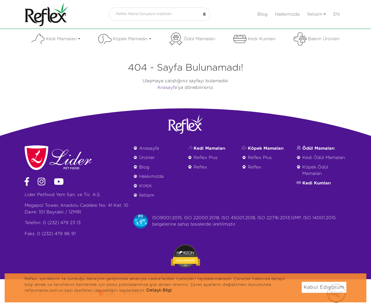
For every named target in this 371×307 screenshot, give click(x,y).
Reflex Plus (205, 158)
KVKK (145, 186)
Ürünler (147, 158)
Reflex (200, 167)
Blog (262, 14)
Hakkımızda (287, 14)
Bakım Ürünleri (317, 38)
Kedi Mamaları (55, 38)
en (336, 14)
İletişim (316, 14)
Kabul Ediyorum (324, 287)
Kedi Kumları (254, 38)
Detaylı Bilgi (159, 290)
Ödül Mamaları (192, 38)
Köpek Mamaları (124, 38)
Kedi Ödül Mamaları (323, 158)
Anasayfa (167, 87)
